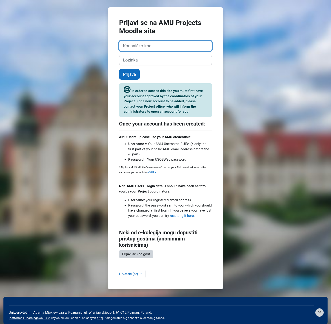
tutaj (100, 318)
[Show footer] (319, 312)
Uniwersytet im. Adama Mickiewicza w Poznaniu (46, 312)
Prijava (129, 74)
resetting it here (182, 216)
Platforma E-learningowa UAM (29, 318)
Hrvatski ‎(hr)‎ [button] (129, 274)
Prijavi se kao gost (136, 254)
